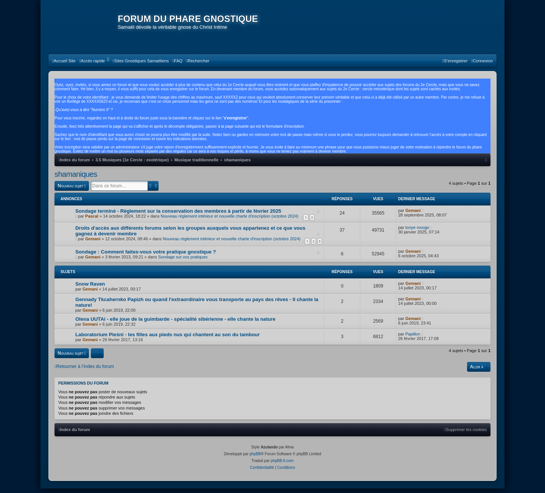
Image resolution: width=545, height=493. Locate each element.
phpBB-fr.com (282, 465)
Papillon (412, 339)
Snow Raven (90, 289)
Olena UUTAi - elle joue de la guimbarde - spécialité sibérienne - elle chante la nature (175, 324)
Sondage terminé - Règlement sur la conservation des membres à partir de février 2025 (178, 216)
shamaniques (75, 179)
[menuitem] (64, 66)
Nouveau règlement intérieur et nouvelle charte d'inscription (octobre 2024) (229, 221)
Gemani (412, 215)
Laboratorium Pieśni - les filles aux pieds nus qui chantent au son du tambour (167, 339)
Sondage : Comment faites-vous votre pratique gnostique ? (145, 257)
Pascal (91, 221)
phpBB (255, 458)
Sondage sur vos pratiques (183, 262)
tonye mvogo (417, 232)
